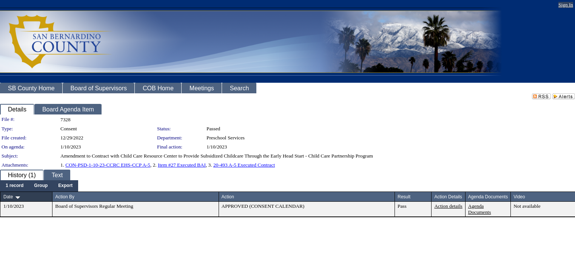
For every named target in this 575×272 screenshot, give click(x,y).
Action (228, 196)
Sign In (565, 5)
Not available (526, 206)
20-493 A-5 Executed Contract (244, 165)
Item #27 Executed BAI (182, 165)
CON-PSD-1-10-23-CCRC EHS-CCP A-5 (107, 165)
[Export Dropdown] (65, 185)
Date (8, 196)
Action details (448, 206)
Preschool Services (226, 138)
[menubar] (39, 186)
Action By (64, 196)
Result (404, 196)
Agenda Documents (479, 209)
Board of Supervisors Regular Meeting (94, 206)
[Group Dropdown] (40, 185)
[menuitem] (14, 186)
